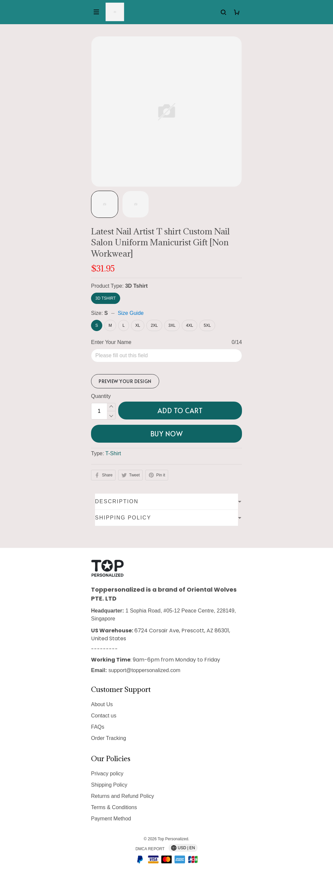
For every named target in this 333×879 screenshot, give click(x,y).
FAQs (97, 727)
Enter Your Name (111, 342)
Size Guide (131, 313)
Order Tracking (108, 738)
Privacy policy (107, 773)
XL (137, 325)
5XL (207, 325)
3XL (171, 325)
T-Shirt (113, 428)
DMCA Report (150, 849)
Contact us (103, 715)
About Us (102, 704)
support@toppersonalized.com (144, 670)
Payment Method (111, 818)
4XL (189, 325)
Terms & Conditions (114, 807)
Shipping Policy (109, 785)
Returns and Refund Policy (122, 796)
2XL (154, 325)
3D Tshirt (136, 286)
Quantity (101, 371)
